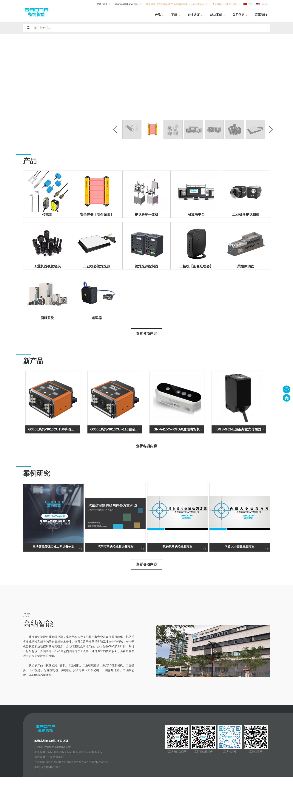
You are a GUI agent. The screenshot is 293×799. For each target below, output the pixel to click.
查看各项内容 (146, 352)
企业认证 (194, 14)
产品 (158, 14)
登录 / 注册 (102, 4)
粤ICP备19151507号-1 (47, 788)
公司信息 (238, 14)
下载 (174, 14)
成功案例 (216, 14)
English (264, 4)
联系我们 (261, 14)
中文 (250, 4)
